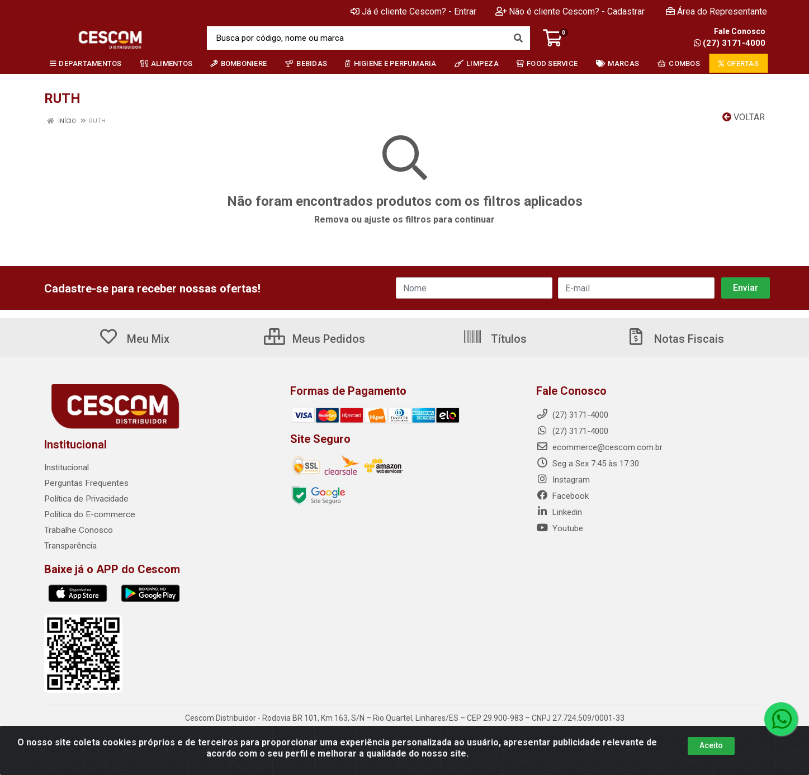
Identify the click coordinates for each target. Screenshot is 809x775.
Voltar (743, 117)
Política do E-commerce (88, 514)
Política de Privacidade (85, 499)
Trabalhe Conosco (78, 530)
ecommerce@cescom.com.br (599, 447)
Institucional (66, 467)
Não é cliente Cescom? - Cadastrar (570, 11)
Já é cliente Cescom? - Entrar (413, 11)
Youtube (559, 528)
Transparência (70, 546)
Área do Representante (716, 11)
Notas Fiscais (675, 339)
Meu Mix (133, 339)
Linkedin (559, 512)
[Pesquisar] (518, 38)
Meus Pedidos (314, 339)
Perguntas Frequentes (84, 483)
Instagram (563, 480)
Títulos (494, 339)
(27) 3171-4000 (729, 43)
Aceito (711, 745)
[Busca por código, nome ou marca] (357, 38)
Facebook (562, 496)
